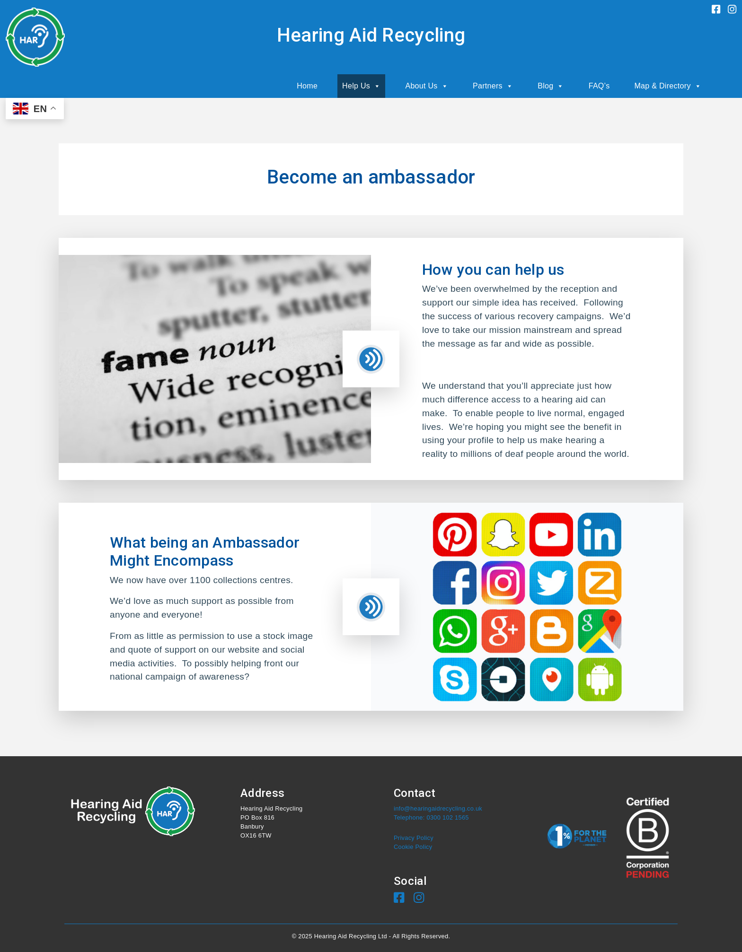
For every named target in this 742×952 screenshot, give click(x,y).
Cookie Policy (413, 846)
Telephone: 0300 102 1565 (431, 817)
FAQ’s (599, 86)
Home (307, 86)
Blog (551, 86)
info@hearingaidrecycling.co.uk (438, 808)
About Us (426, 86)
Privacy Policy (413, 837)
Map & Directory (667, 86)
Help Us (361, 86)
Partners (493, 86)
